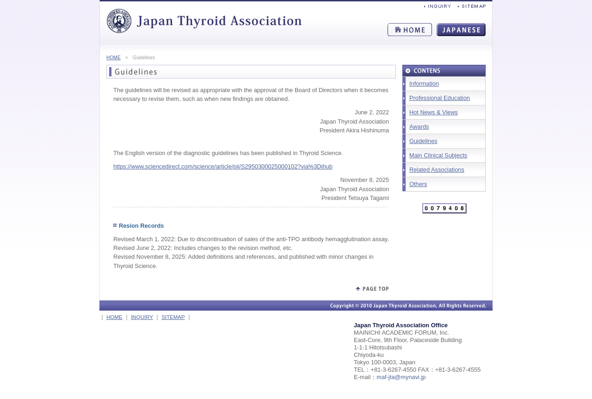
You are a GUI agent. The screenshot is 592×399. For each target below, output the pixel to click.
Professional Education (439, 97)
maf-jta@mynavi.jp (401, 377)
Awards (419, 126)
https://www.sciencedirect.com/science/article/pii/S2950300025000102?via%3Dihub (223, 166)
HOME (113, 57)
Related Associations (436, 169)
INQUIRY (142, 317)
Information (424, 83)
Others (418, 184)
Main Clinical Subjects (438, 155)
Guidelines (423, 140)
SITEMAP (173, 317)
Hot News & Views (433, 112)
